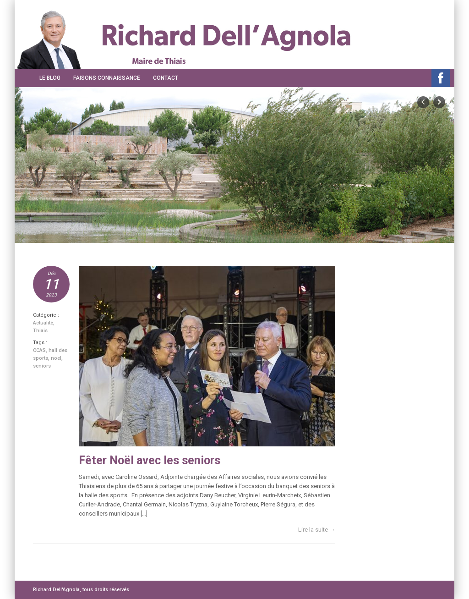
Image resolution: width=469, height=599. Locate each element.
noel (56, 358)
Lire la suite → (316, 529)
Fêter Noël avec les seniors (149, 460)
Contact (165, 78)
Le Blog (49, 78)
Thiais (40, 331)
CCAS (39, 350)
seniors (42, 366)
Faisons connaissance (106, 78)
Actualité (43, 323)
